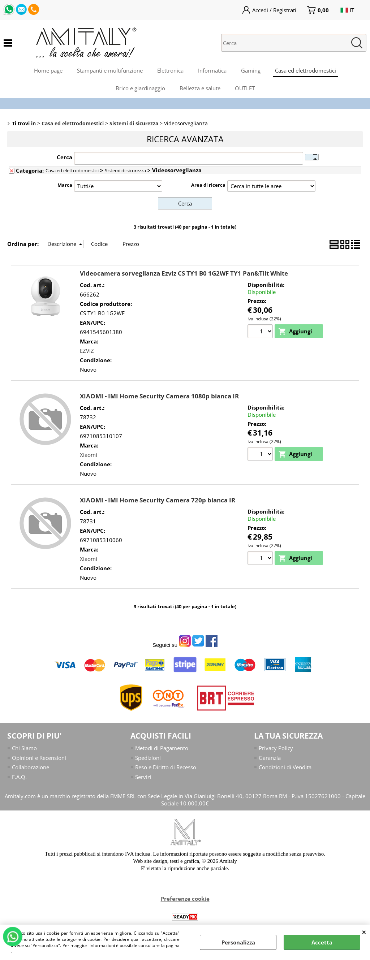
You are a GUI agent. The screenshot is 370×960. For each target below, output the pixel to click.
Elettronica (170, 70)
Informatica (212, 70)
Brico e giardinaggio (140, 88)
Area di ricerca (208, 185)
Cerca (64, 157)
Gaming (251, 70)
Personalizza (238, 942)
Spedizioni (148, 757)
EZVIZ (87, 350)
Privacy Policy (276, 748)
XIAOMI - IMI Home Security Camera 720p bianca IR (157, 500)
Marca (64, 185)
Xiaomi (88, 454)
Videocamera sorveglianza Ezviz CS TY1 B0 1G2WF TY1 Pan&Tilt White (184, 273)
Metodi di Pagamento (161, 748)
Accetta (321, 942)
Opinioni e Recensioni (39, 757)
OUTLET (245, 88)
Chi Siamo (24, 748)
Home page (48, 70)
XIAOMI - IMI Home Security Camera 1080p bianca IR (159, 396)
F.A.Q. (19, 776)
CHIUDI (364, 931)
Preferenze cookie (185, 898)
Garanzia (270, 757)
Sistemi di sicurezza (125, 170)
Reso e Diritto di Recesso (165, 767)
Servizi (143, 776)
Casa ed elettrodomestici (305, 70)
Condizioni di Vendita (285, 767)
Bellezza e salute (200, 88)
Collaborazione (30, 767)
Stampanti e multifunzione (110, 70)
